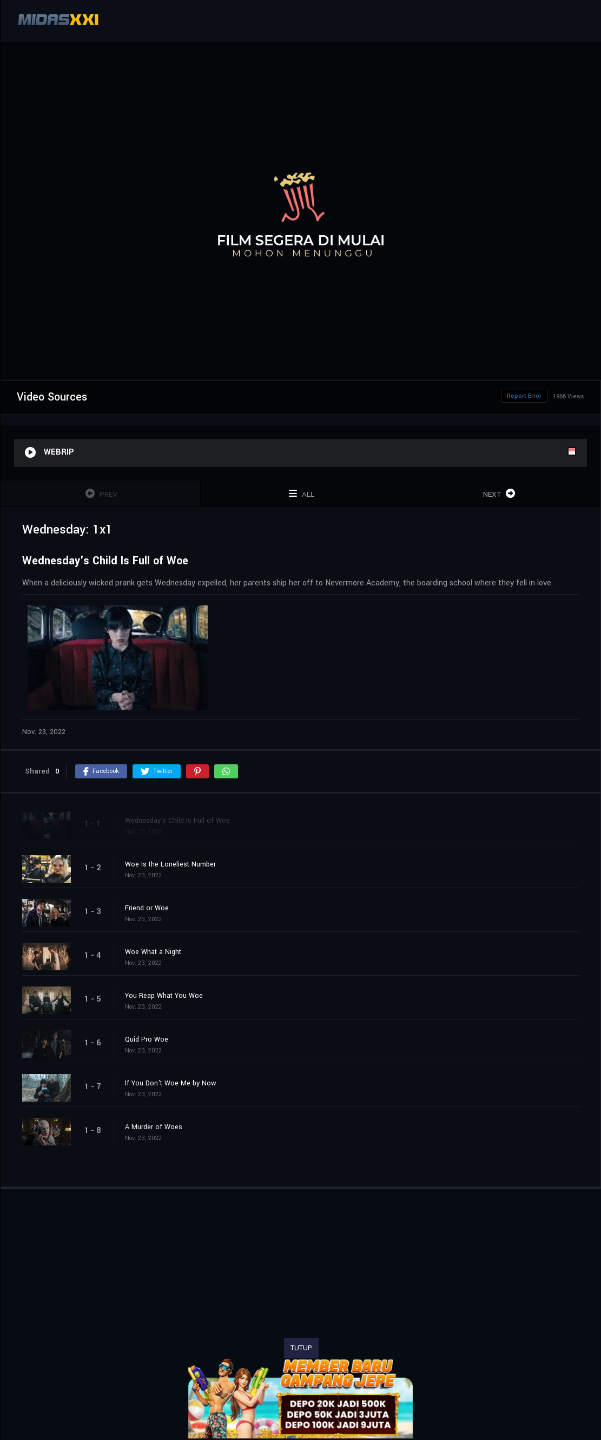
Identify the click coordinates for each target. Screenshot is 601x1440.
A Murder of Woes (153, 1127)
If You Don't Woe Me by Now (170, 1083)
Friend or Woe (147, 908)
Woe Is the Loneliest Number (170, 864)
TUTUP (301, 1348)
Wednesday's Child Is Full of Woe (177, 820)
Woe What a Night (153, 952)
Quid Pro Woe (146, 1039)
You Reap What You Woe (164, 996)
